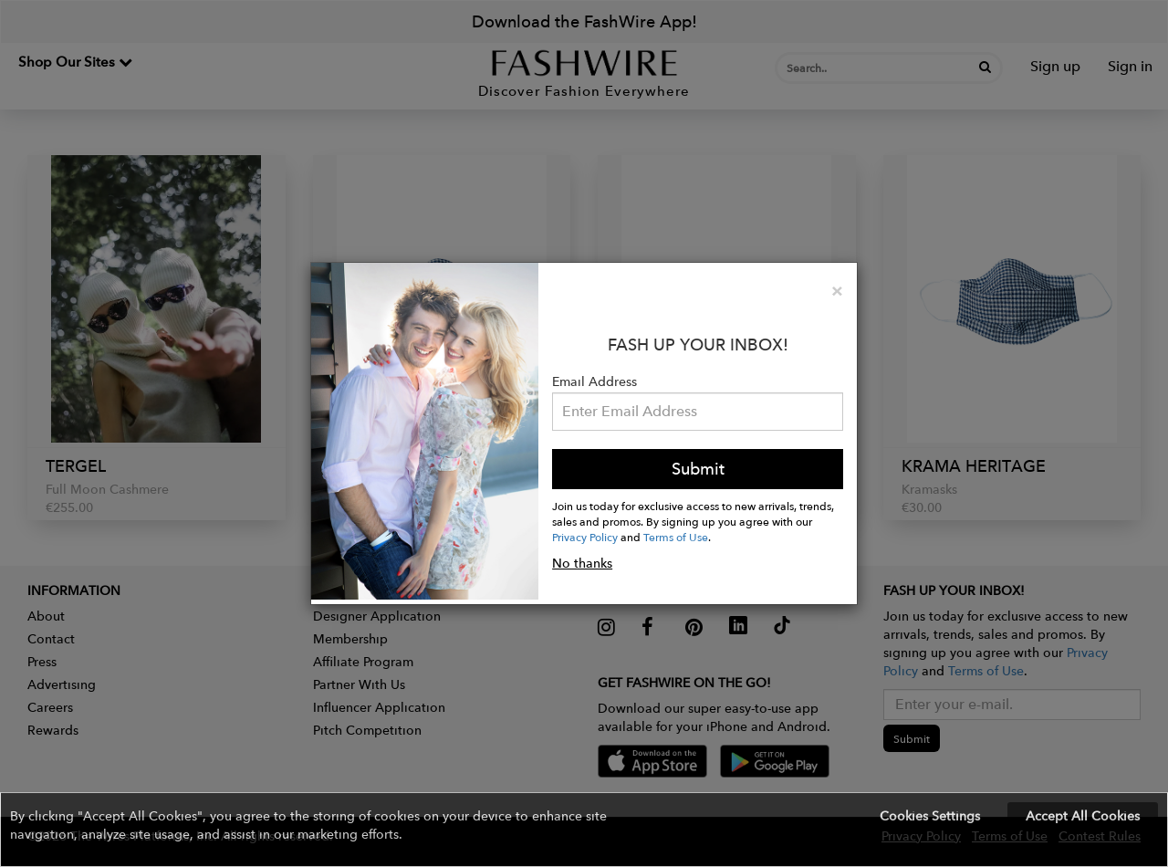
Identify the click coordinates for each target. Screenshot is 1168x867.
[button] (584, 829)
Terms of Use (675, 536)
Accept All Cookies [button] (1083, 816)
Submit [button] (698, 468)
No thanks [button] (582, 563)
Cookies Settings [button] (930, 816)
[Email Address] (697, 411)
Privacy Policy (585, 536)
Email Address (594, 381)
